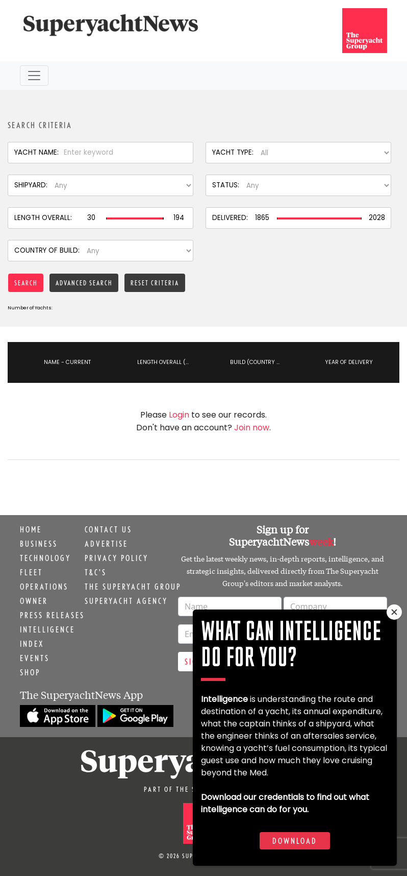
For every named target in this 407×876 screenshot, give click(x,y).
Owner (34, 600)
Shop (30, 672)
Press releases (52, 615)
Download (294, 840)
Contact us (108, 529)
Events (34, 658)
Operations (44, 586)
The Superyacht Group (133, 586)
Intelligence (47, 629)
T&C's (96, 572)
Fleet (31, 572)
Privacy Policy (116, 558)
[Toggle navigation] (34, 75)
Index (32, 643)
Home (31, 529)
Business (39, 543)
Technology (45, 558)
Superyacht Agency (126, 600)
